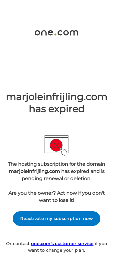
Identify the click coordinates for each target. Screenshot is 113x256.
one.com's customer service (62, 243)
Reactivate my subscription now (56, 218)
